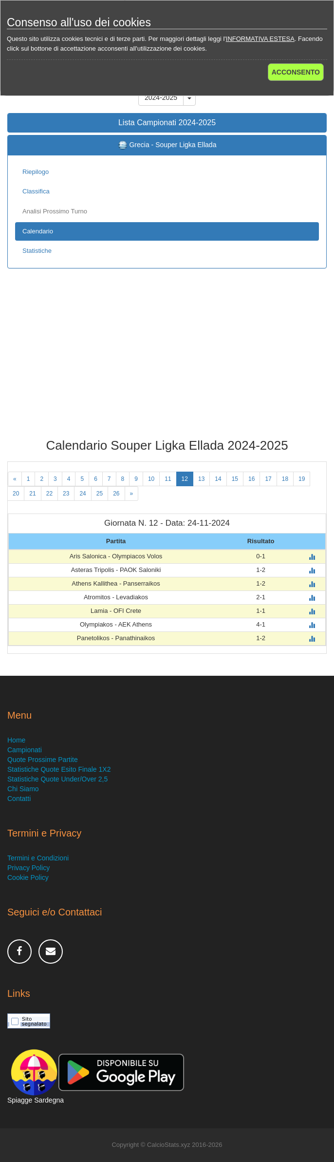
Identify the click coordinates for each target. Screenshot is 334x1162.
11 (168, 479)
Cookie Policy (28, 877)
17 (268, 479)
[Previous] (15, 479)
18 (285, 479)
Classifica (36, 191)
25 (99, 493)
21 (32, 493)
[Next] (132, 493)
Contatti (19, 798)
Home (16, 740)
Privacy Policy (28, 868)
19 (301, 479)
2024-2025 (161, 97)
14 (218, 479)
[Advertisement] (167, 360)
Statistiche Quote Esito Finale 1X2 (59, 769)
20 (16, 493)
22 (49, 493)
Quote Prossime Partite (42, 759)
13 (201, 479)
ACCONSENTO (296, 72)
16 (251, 479)
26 (116, 493)
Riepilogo (35, 171)
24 (82, 493)
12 (185, 479)
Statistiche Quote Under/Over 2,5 (57, 779)
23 (66, 493)
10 (151, 479)
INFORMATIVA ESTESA (260, 38)
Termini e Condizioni (38, 858)
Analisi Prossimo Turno (54, 211)
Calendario (37, 231)
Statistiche (37, 250)
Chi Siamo (23, 789)
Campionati (24, 750)
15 (235, 479)
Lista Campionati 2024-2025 (167, 122)
